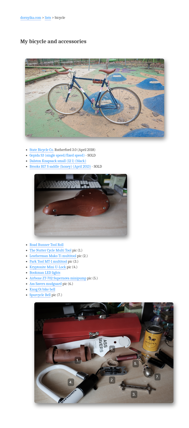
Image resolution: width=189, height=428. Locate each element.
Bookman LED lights (45, 273)
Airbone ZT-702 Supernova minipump (58, 278)
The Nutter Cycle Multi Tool (50, 250)
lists (48, 18)
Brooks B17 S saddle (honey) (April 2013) (60, 166)
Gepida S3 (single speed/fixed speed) (57, 155)
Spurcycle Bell (40, 295)
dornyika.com (30, 18)
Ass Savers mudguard (46, 284)
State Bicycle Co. (42, 150)
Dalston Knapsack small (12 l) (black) (58, 161)
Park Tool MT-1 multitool (48, 261)
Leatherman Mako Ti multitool (53, 256)
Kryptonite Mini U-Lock (48, 267)
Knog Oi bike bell (42, 289)
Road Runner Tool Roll (47, 245)
